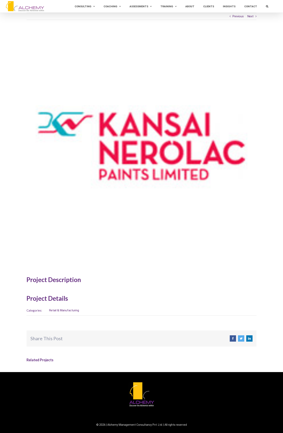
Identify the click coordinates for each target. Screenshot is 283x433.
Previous (237, 16)
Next (250, 16)
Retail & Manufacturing (63, 310)
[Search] (265, 6)
